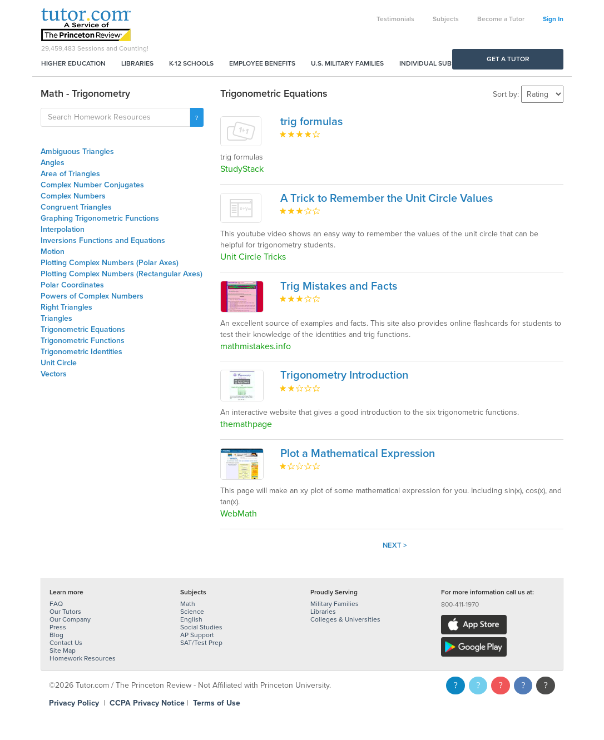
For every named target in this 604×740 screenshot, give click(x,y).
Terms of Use (216, 703)
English (191, 619)
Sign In (553, 19)
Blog (56, 635)
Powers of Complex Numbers (92, 296)
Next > (395, 545)
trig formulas (311, 121)
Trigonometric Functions (83, 340)
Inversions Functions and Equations (103, 240)
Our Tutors (65, 611)
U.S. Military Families (347, 63)
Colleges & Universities (345, 619)
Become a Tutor (500, 19)
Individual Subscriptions (444, 63)
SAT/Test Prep (201, 643)
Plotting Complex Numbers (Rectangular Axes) (121, 274)
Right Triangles (66, 307)
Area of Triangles (70, 173)
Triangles (56, 318)
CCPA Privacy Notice (147, 703)
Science (192, 611)
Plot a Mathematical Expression (357, 453)
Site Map (62, 650)
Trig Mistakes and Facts (338, 286)
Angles (53, 162)
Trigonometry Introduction (344, 375)
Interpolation (63, 229)
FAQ (56, 604)
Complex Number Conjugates (92, 185)
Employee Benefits (262, 63)
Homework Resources (82, 658)
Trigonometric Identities (81, 351)
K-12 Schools (191, 63)
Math (187, 604)
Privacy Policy (74, 703)
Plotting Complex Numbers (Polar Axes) (110, 262)
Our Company (70, 619)
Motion (53, 251)
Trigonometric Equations (83, 329)
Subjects (446, 19)
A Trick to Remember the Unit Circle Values (386, 198)
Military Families (334, 604)
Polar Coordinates (72, 285)
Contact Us (65, 643)
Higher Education (73, 63)
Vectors (54, 374)
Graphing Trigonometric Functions (100, 218)
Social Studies (201, 627)
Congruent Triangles (76, 207)
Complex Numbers (73, 196)
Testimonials (395, 19)
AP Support (197, 635)
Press (57, 627)
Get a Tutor (508, 59)
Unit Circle (59, 362)
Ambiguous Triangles (77, 151)
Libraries (137, 63)
